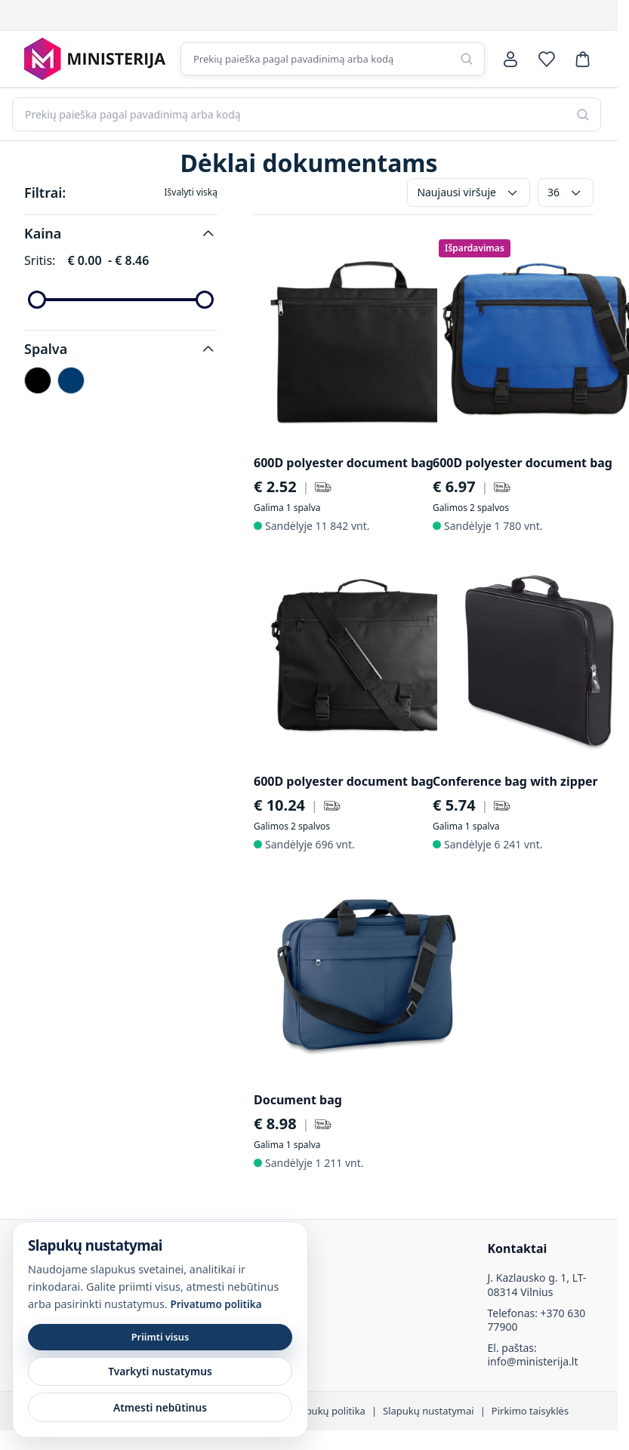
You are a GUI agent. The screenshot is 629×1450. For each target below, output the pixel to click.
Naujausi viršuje (468, 192)
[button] (120, 233)
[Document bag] (364, 976)
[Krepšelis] (583, 58)
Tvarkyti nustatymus (160, 1371)
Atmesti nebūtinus (160, 1407)
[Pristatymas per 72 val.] (324, 487)
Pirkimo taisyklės (530, 1411)
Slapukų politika (328, 1411)
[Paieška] (466, 59)
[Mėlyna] (71, 380)
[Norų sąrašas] (546, 58)
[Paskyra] (510, 58)
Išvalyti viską (191, 192)
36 (565, 192)
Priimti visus (160, 1337)
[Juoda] (37, 380)
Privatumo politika (215, 1304)
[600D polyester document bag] (364, 339)
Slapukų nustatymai (428, 1411)
